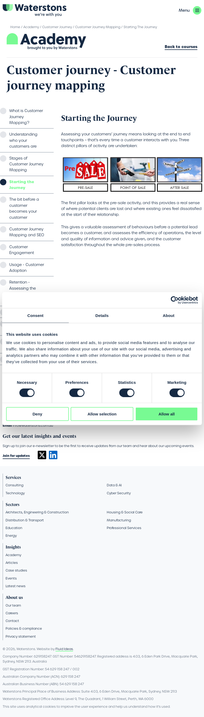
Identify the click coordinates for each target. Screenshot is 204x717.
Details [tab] (102, 315)
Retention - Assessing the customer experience (22, 291)
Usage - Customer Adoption (26, 267)
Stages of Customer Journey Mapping (26, 164)
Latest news (16, 586)
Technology (15, 493)
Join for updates (16, 455)
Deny (37, 414)
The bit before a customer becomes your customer (24, 208)
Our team (13, 605)
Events (11, 578)
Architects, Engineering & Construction (37, 512)
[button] (190, 10)
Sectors (12, 504)
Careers (12, 613)
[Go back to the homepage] (34, 10)
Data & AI (114, 485)
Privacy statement (21, 636)
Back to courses (181, 47)
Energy (11, 536)
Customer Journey (57, 27)
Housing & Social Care (125, 512)
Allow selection (101, 414)
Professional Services (124, 528)
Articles (12, 563)
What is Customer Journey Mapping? (26, 116)
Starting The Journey (140, 27)
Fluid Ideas (64, 649)
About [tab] (169, 315)
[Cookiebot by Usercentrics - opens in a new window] (174, 300)
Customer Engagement (21, 249)
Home (15, 27)
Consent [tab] (35, 315)
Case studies (16, 570)
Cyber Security (119, 493)
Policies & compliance (24, 628)
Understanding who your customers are (23, 140)
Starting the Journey (21, 184)
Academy (31, 27)
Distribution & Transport (25, 520)
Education (14, 528)
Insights (13, 546)
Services (13, 477)
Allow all (167, 414)
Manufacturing (119, 520)
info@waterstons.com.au (33, 425)
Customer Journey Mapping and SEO (26, 232)
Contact (12, 621)
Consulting (14, 485)
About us (14, 597)
